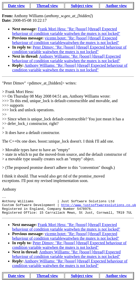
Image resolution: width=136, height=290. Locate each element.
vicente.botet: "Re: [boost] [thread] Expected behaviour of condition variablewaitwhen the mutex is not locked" (65, 40)
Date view (16, 6)
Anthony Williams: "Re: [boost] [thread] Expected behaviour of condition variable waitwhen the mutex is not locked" (66, 58)
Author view (116, 6)
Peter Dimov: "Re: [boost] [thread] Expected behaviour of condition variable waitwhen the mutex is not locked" (69, 49)
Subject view (82, 6)
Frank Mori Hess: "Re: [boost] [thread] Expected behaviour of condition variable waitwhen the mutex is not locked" (66, 31)
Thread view (47, 6)
